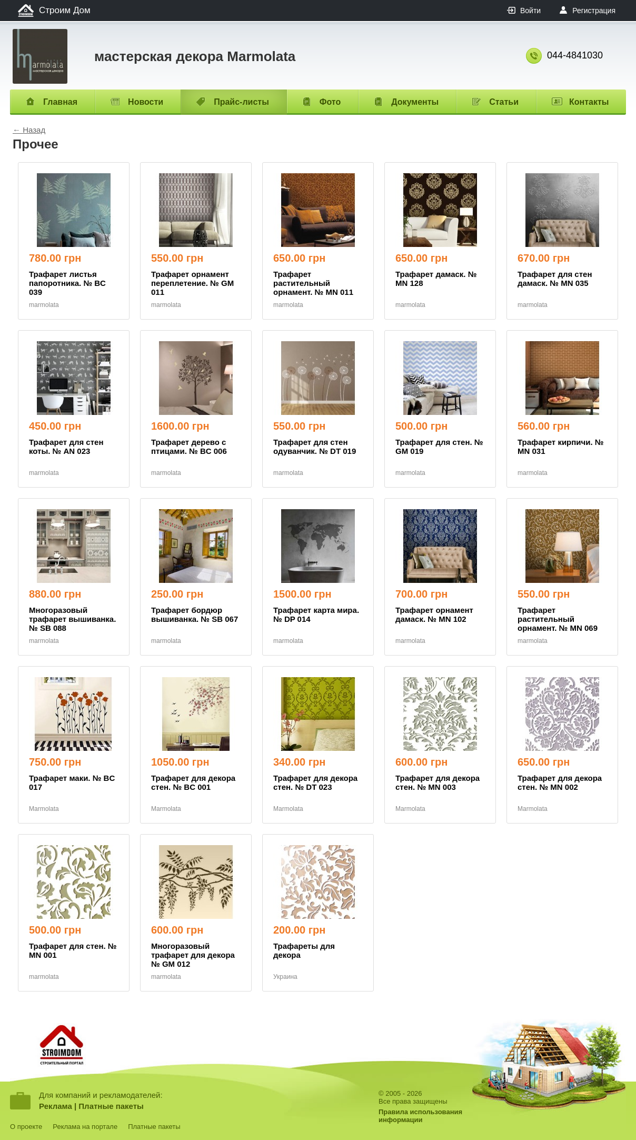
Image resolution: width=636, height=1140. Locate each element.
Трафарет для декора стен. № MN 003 (437, 782)
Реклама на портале (85, 1127)
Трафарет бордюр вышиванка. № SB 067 (194, 614)
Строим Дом (65, 10)
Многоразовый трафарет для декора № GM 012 (193, 954)
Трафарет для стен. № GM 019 (439, 446)
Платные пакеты (111, 1106)
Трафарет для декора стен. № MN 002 (560, 782)
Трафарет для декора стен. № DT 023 (315, 782)
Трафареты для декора (304, 950)
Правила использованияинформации (420, 1116)
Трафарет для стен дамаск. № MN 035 (555, 279)
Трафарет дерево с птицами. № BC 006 (189, 446)
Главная (60, 101)
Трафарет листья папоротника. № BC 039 (67, 283)
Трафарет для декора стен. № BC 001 (193, 782)
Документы (415, 101)
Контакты (589, 101)
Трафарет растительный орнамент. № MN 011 (313, 283)
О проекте (26, 1127)
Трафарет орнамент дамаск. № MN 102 (434, 614)
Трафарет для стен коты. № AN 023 (66, 446)
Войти (530, 10)
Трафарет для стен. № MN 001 (73, 950)
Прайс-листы (241, 101)
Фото (330, 101)
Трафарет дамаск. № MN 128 (435, 279)
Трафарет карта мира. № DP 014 (316, 614)
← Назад (29, 129)
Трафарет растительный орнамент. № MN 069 (558, 619)
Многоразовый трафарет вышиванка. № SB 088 (72, 619)
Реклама (55, 1106)
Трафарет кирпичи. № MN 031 (561, 446)
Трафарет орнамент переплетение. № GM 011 (192, 283)
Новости (145, 101)
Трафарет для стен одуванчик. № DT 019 (314, 446)
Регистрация (593, 10)
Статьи (504, 101)
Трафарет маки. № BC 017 (72, 782)
